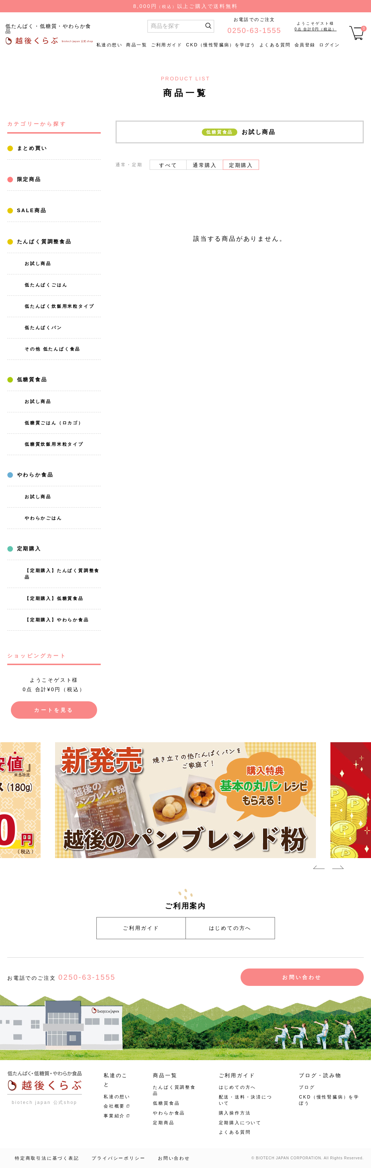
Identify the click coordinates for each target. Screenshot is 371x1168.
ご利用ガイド (167, 44)
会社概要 (114, 1106)
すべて (168, 165)
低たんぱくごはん (46, 284)
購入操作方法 (235, 1113)
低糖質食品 (30, 379)
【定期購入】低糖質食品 (54, 598)
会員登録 (305, 44)
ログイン (329, 44)
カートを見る (54, 710)
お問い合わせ (302, 977)
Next (338, 868)
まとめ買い (30, 148)
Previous (319, 868)
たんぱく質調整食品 (43, 241)
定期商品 (163, 1122)
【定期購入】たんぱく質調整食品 (62, 574)
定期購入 (27, 548)
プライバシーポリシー (118, 1158)
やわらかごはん (43, 518)
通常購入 (205, 165)
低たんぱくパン (43, 327)
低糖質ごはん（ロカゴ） (54, 422)
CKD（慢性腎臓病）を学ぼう (220, 44)
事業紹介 (114, 1115)
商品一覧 (136, 44)
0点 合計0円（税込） (316, 29)
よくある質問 (275, 44)
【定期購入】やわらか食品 (57, 619)
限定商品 (27, 179)
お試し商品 (38, 263)
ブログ (307, 1087)
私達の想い (109, 44)
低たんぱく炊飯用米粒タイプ (59, 306)
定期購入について (240, 1122)
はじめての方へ (230, 928)
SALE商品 (30, 210)
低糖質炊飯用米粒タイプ (54, 444)
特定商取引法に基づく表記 (47, 1158)
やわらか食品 (34, 475)
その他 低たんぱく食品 (52, 349)
